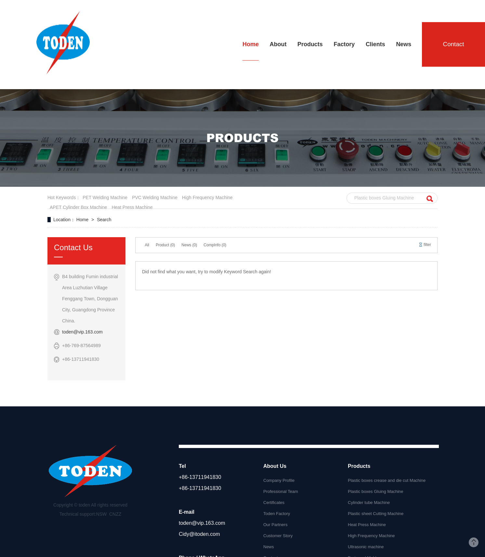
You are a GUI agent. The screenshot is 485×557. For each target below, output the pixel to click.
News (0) (189, 245)
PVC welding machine (154, 197)
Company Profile (279, 480)
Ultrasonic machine (366, 546)
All (147, 245)
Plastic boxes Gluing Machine (375, 491)
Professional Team (280, 491)
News (268, 546)
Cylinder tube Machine (369, 502)
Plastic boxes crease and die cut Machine (387, 480)
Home (83, 219)
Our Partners (275, 524)
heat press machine (131, 207)
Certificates (273, 502)
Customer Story (278, 535)
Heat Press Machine (367, 524)
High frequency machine (207, 197)
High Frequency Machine (371, 535)
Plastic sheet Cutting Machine (375, 513)
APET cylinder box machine (78, 207)
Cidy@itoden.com (199, 534)
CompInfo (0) (214, 245)
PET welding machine (105, 197)
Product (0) (165, 245)
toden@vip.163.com (82, 331)
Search (104, 219)
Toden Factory (276, 513)
